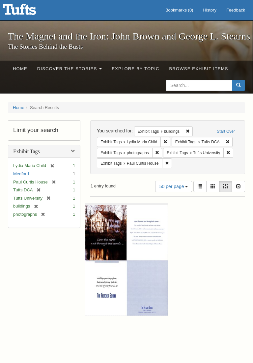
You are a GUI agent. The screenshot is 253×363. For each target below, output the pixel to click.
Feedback (235, 10)
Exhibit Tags (26, 151)
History (209, 10)
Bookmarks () (179, 10)
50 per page (173, 186)
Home (20, 68)
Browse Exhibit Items (198, 68)
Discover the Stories (69, 68)
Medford (21, 173)
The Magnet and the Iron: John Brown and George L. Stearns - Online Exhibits (27, 11)
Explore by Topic (135, 68)
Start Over (226, 131)
